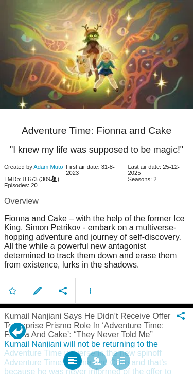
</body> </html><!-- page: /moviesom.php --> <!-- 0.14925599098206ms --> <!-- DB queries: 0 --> (96, 187)
